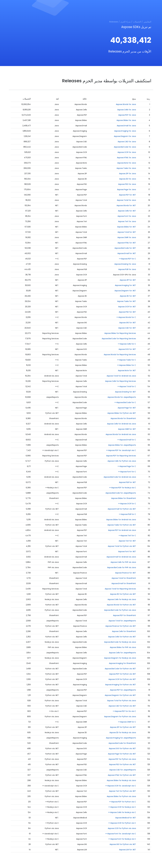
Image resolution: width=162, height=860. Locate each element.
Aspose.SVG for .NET (127, 349)
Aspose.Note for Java (126, 163)
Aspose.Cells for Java (126, 109)
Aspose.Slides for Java (126, 120)
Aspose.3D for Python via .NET (123, 594)
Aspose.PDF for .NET (127, 195)
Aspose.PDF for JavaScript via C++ (121, 450)
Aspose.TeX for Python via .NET (122, 791)
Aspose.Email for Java (126, 125)
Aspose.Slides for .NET (126, 226)
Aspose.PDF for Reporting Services (121, 455)
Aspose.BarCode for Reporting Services (119, 338)
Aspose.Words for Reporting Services (120, 354)
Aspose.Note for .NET (127, 370)
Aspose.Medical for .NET (125, 817)
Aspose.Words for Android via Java (121, 434)
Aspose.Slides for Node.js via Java (121, 780)
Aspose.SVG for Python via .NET (122, 748)
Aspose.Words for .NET (126, 205)
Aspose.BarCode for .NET (125, 248)
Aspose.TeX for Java (127, 221)
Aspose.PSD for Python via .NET (122, 764)
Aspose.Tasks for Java (126, 168)
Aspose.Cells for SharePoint (124, 631)
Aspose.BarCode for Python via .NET (120, 668)
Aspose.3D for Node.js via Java (122, 732)
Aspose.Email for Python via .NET (122, 509)
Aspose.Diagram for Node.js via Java (120, 658)
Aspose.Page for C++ (127, 466)
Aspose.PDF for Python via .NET (122, 674)
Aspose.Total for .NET (127, 232)
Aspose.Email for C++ (126, 439)
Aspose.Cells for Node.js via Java (122, 599)
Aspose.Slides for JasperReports (122, 445)
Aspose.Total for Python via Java (121, 700)
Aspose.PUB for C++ (127, 514)
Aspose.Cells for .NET (127, 211)
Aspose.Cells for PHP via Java (123, 562)
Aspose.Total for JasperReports (122, 620)
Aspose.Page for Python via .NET (122, 754)
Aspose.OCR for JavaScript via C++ (120, 785)
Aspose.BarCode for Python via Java (120, 610)
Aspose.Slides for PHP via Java (123, 647)
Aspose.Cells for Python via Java (122, 461)
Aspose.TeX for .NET (127, 541)
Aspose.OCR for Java (127, 152)
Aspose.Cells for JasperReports (122, 652)
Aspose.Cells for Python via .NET (122, 636)
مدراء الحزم (126, 21)
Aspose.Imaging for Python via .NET (120, 684)
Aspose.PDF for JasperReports (123, 690)
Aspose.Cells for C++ (127, 344)
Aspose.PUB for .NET (127, 482)
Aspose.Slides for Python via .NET (121, 413)
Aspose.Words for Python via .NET (121, 604)
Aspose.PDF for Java (127, 115)
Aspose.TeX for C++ (127, 535)
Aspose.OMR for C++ (127, 722)
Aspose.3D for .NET (128, 296)
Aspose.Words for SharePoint (123, 418)
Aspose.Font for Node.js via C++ (122, 839)
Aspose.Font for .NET (127, 551)
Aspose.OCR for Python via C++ (122, 823)
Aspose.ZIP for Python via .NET (123, 727)
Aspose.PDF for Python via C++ (122, 801)
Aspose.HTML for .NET (127, 242)
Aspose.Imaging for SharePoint (122, 663)
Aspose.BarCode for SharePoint (122, 743)
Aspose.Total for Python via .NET (122, 546)
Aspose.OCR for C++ (127, 503)
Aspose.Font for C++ (127, 471)
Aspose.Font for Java (127, 216)
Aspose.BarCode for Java (125, 147)
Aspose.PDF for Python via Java (122, 759)
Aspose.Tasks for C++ (126, 360)
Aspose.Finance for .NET (125, 573)
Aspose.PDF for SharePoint (124, 615)
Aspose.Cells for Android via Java (121, 423)
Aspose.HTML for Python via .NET (122, 775)
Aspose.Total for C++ (126, 386)
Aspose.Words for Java (126, 104)
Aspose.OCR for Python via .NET (122, 679)
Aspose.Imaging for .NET (125, 285)
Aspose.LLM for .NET (127, 849)
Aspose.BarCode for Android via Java (120, 477)
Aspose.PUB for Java (127, 269)
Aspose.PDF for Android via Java (122, 530)
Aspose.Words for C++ (126, 317)
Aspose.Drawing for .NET (125, 392)
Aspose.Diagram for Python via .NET (120, 695)
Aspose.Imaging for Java (125, 131)
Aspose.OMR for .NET (127, 429)
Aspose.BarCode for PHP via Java (121, 567)
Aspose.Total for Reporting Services (120, 588)
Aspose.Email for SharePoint (124, 583)
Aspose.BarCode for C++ (125, 402)
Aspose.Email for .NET (126, 253)
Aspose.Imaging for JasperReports (121, 738)
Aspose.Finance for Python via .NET (120, 626)
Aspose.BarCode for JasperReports (121, 493)
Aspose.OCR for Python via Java (122, 828)
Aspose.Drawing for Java (125, 264)
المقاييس (147, 21)
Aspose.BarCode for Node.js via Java (120, 642)
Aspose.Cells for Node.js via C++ (122, 812)
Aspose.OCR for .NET (127, 306)
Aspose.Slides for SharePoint (123, 498)
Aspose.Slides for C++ (126, 365)
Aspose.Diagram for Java (125, 136)
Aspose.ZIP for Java (127, 173)
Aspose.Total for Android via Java (121, 376)
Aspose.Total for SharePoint (124, 578)
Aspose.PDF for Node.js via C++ (122, 487)
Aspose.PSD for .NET (127, 312)
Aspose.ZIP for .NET (128, 280)
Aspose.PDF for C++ (127, 258)
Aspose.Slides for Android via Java (121, 519)
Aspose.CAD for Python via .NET (122, 706)
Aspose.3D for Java (127, 179)
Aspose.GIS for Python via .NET (123, 844)
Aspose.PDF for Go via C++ (124, 711)
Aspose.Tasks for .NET (126, 301)
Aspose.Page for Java (126, 189)
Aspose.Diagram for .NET (125, 290)
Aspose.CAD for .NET (127, 328)
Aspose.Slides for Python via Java (121, 796)
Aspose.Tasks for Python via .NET (121, 525)
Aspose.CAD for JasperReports (122, 769)
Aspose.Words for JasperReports (122, 397)
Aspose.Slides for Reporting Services (120, 333)
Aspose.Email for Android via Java (121, 557)
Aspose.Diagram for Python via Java (120, 716)
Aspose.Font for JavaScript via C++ (120, 833)
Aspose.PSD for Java (127, 184)
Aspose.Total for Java (126, 200)
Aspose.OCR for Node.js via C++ (122, 807)
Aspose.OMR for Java (126, 237)
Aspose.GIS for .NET (127, 322)
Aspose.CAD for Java (127, 141)
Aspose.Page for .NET (127, 407)
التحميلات (137, 21)
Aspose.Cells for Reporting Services (120, 381)
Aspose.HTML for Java (126, 157)
